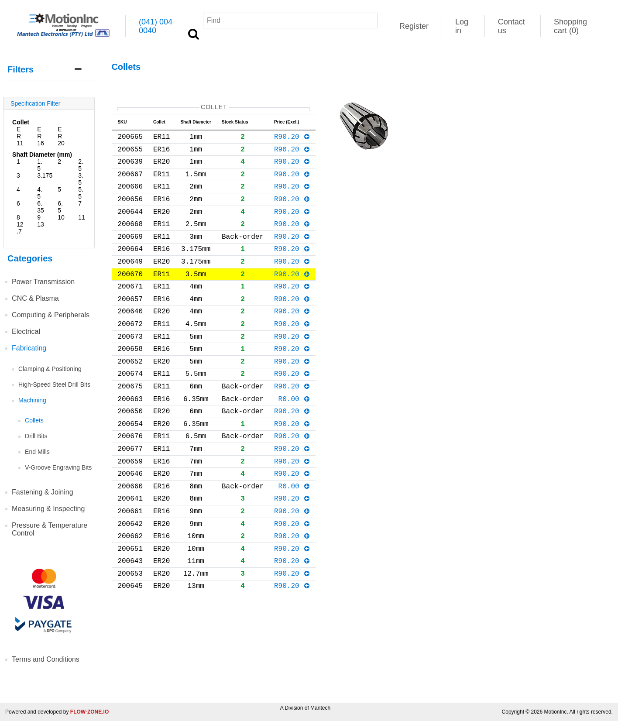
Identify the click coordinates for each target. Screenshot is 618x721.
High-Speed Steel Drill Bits (54, 384)
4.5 (39, 193)
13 (40, 224)
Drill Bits (36, 436)
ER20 (61, 136)
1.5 (39, 165)
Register (414, 26)
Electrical (26, 331)
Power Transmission (43, 281)
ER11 (20, 136)
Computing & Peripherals (50, 315)
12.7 (20, 228)
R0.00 (294, 438)
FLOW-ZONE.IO (89, 712)
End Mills (37, 451)
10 (61, 217)
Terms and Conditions (45, 659)
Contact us (511, 26)
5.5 (80, 193)
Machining (32, 400)
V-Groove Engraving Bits (58, 467)
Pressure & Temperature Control (49, 529)
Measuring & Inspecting (48, 508)
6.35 (40, 207)
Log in (461, 26)
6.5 (60, 207)
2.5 (80, 165)
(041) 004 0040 (155, 26)
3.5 (80, 179)
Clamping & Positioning (50, 368)
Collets (34, 420)
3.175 (44, 175)
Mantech (320, 708)
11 (81, 217)
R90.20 (292, 139)
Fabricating (29, 348)
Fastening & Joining (42, 492)
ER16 (40, 136)
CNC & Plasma (35, 298)
